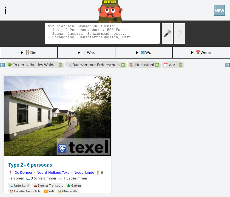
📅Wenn (203, 52)
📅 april (173, 64)
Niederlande (83, 172)
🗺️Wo (145, 52)
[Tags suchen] (102, 33)
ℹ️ (5, 10)
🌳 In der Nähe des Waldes (35, 64)
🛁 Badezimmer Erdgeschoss (95, 64)
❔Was (88, 52)
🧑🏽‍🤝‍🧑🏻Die (30, 52)
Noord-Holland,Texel (53, 172)
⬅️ (2, 64)
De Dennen (24, 172)
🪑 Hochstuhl (144, 64)
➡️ (227, 64)
